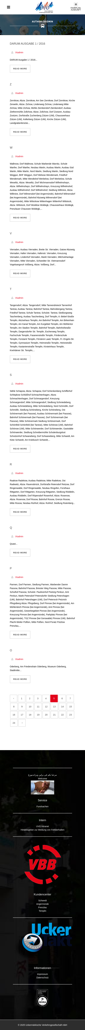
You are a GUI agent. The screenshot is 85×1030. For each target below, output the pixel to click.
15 (70, 706)
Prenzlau (42, 907)
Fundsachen (42, 806)
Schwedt (42, 900)
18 (30, 714)
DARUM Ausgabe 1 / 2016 (27, 43)
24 (14, 722)
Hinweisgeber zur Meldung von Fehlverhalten (42, 830)
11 (38, 706)
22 (62, 714)
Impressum (42, 974)
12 (46, 706)
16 (14, 714)
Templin (42, 911)
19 (38, 714)
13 (54, 706)
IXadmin (19, 52)
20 (46, 714)
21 (54, 714)
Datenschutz (42, 977)
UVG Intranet (42, 826)
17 (22, 714)
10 (30, 706)
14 (62, 706)
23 (70, 714)
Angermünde (42, 904)
